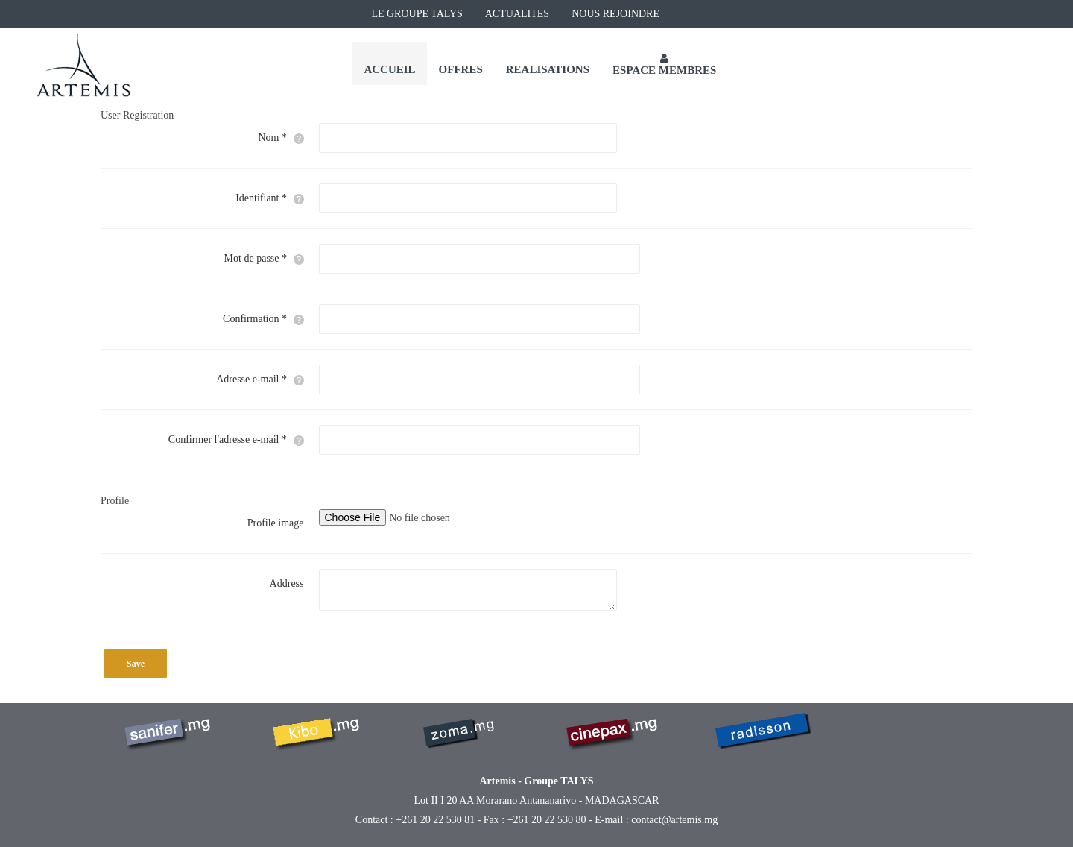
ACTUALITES (517, 13)
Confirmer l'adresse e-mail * (236, 440)
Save (136, 663)
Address (287, 583)
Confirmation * (263, 319)
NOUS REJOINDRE (615, 13)
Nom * (281, 138)
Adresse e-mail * (259, 379)
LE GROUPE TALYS (416, 13)
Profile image (275, 523)
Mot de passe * (264, 259)
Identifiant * (269, 198)
